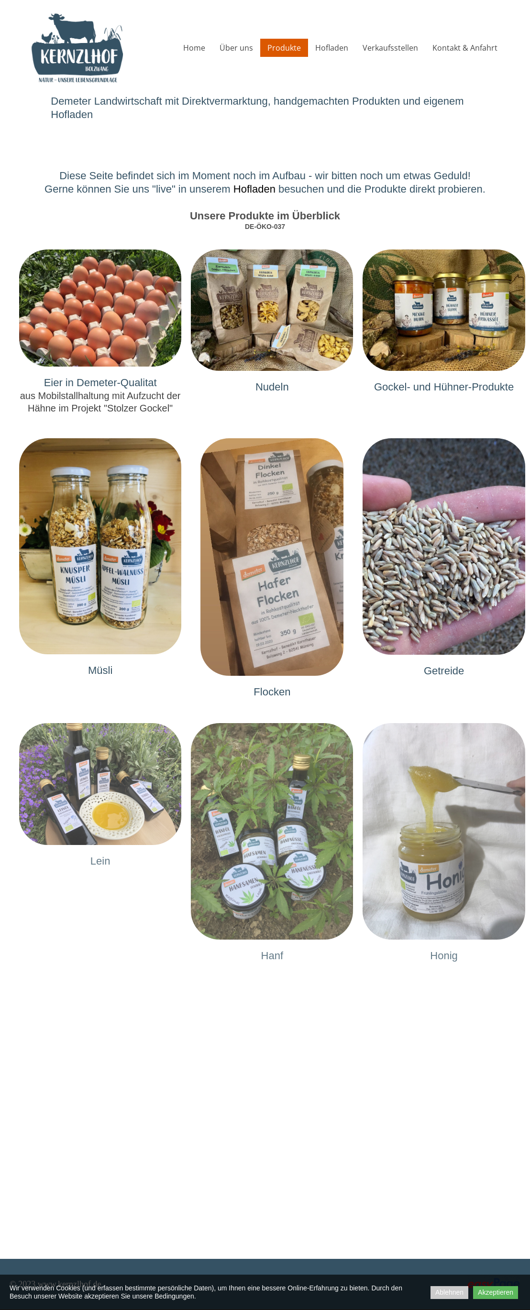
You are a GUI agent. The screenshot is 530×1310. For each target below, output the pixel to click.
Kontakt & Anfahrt (464, 48)
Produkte (284, 48)
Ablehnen (449, 1292)
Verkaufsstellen (390, 48)
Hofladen (331, 48)
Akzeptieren (495, 1292)
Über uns (236, 48)
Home (194, 48)
